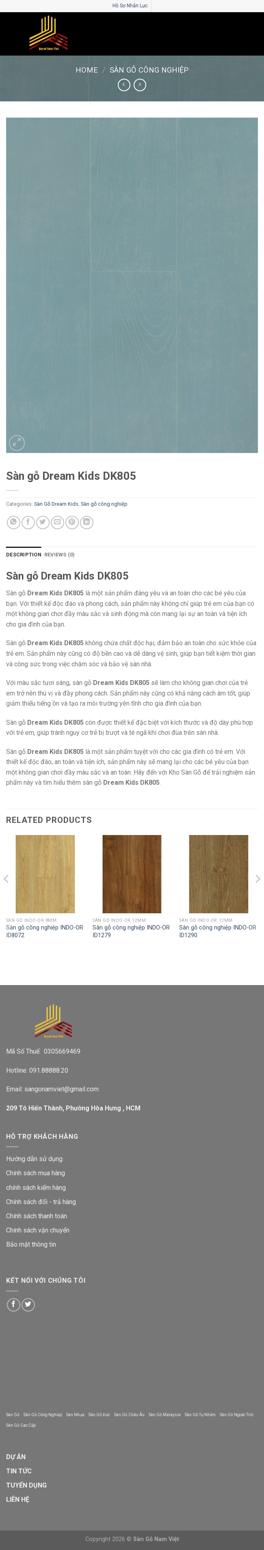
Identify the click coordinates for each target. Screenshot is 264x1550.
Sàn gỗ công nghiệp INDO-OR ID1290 (217, 931)
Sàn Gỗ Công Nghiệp (43, 1415)
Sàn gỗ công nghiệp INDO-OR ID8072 (44, 931)
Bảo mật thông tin (31, 1244)
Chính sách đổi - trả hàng (41, 1202)
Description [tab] (23, 555)
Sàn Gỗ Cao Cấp (21, 1425)
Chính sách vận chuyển (37, 1230)
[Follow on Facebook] (13, 1305)
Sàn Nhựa (75, 1415)
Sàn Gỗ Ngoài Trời (236, 1415)
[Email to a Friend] (57, 522)
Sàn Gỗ (12, 1415)
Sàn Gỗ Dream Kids (56, 504)
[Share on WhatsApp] (13, 522)
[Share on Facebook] (28, 522)
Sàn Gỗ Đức (99, 1415)
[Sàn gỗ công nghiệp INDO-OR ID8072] (45, 874)
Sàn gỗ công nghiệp (149, 70)
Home (87, 70)
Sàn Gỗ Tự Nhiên (200, 1415)
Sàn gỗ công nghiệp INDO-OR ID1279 (131, 931)
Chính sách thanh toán (36, 1216)
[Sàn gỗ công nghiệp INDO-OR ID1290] (218, 874)
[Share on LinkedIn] (86, 522)
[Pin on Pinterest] (72, 522)
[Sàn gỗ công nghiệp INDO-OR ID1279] (132, 874)
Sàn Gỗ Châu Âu (129, 1415)
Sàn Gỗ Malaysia (165, 1415)
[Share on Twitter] (43, 522)
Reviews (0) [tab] (59, 555)
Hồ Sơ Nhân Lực (130, 6)
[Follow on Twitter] (28, 1305)
